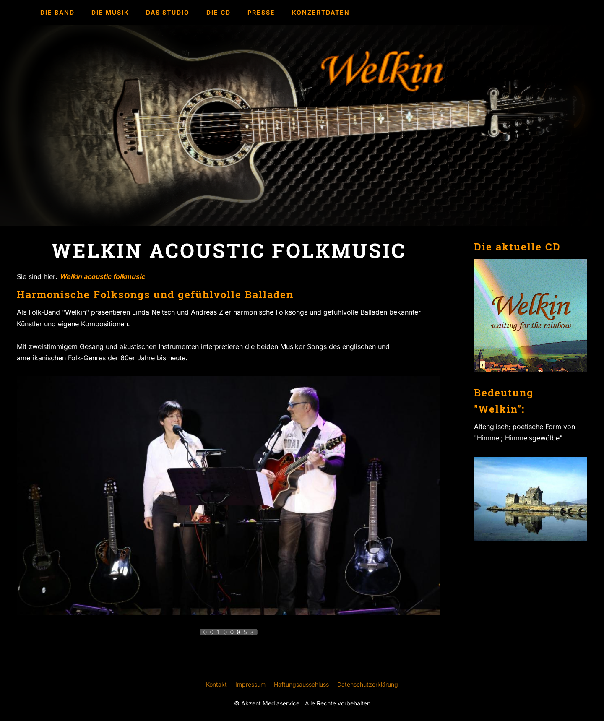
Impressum (250, 684)
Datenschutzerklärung (367, 684)
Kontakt (216, 684)
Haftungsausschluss (301, 684)
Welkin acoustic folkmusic (102, 276)
